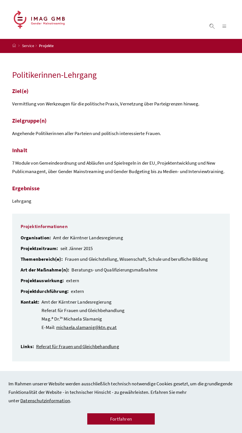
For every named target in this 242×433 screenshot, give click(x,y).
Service (28, 45)
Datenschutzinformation (45, 400)
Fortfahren (121, 419)
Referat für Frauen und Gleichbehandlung (77, 346)
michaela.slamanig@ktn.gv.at (86, 327)
